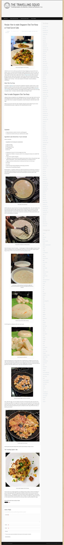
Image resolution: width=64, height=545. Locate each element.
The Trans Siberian (46, 374)
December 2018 (45, 90)
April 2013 (44, 219)
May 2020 (44, 57)
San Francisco (45, 347)
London (44, 310)
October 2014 (45, 187)
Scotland (44, 349)
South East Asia (45, 360)
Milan (44, 320)
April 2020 (44, 59)
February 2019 (45, 86)
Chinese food (27, 74)
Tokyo (44, 378)
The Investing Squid (46, 372)
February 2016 (45, 156)
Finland (44, 266)
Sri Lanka (44, 368)
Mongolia (44, 322)
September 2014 (45, 188)
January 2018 (45, 111)
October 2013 (45, 210)
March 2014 (45, 200)
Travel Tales (45, 384)
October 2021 (45, 34)
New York (44, 331)
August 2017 (45, 121)
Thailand (44, 370)
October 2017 (45, 117)
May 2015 (44, 173)
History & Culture (45, 271)
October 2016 (45, 140)
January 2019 (45, 88)
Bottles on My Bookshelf (46, 244)
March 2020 (45, 61)
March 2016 (45, 154)
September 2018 (45, 96)
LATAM (44, 304)
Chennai (44, 246)
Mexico (44, 316)
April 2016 (44, 152)
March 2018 (45, 107)
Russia (44, 345)
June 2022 (44, 28)
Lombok (44, 308)
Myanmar (44, 328)
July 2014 (44, 192)
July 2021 (44, 36)
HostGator (44, 273)
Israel (44, 285)
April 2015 (44, 175)
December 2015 (45, 159)
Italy (43, 287)
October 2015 (45, 163)
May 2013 (44, 217)
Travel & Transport (46, 380)
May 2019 (44, 80)
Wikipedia (11, 85)
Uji (43, 389)
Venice (44, 399)
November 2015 (45, 161)
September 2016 (45, 142)
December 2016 (45, 136)
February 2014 (45, 202)
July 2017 (44, 123)
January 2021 (45, 45)
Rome (44, 343)
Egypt (44, 260)
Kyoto (44, 299)
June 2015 (44, 171)
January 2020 (45, 65)
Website (6, 531)
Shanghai (44, 353)
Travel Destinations (14, 18)
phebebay (8, 31)
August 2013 (45, 214)
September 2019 (45, 72)
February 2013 (45, 223)
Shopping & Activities (46, 355)
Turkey (44, 386)
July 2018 (44, 100)
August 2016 (45, 144)
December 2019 (45, 67)
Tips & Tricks (33, 18)
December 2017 (45, 113)
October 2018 (45, 94)
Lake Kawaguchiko (46, 300)
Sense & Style (45, 351)
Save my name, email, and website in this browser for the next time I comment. (18, 534)
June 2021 (44, 38)
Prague (44, 341)
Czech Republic (45, 252)
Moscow (44, 324)
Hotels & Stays (45, 275)
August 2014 (45, 190)
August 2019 (45, 74)
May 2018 (44, 103)
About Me (5, 18)
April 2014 (44, 198)
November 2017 (45, 115)
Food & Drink (26, 31)
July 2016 (44, 146)
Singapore (29, 31)
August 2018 (45, 98)
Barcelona (44, 237)
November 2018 (45, 92)
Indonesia (44, 281)
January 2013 (45, 225)
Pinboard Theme (52, 543)
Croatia (44, 250)
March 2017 (45, 130)
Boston (44, 242)
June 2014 (44, 194)
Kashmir (44, 295)
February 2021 (45, 43)
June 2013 (44, 216)
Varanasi (44, 397)
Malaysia (44, 314)
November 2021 (45, 32)
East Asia (44, 256)
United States (45, 395)
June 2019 (44, 78)
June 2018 (44, 101)
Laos (43, 302)
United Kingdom (45, 393)
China (44, 248)
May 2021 (44, 40)
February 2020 (45, 63)
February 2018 (45, 109)
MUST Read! (45, 326)
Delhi (44, 254)
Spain (44, 364)
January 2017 (45, 134)
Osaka (44, 335)
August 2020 (45, 51)
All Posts (23, 31)
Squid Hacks (45, 366)
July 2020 (44, 53)
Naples (44, 329)
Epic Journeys (45, 262)
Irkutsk (44, 283)
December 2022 (45, 26)
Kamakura (44, 293)
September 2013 (45, 212)
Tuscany (44, 387)
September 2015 (45, 165)
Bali (43, 235)
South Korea (45, 362)
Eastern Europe (45, 258)
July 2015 (44, 169)
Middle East (44, 318)
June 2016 (44, 148)
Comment (7, 515)
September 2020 (45, 49)
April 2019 (44, 82)
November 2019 (45, 69)
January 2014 (45, 204)
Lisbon (44, 306)
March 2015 (45, 177)
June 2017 (44, 125)
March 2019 (45, 84)
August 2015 (45, 167)
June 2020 (44, 55)
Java (43, 291)
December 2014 (45, 183)
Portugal (44, 339)
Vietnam (44, 401)
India (43, 277)
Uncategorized (45, 391)
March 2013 (45, 221)
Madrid (44, 312)
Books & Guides (45, 241)
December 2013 (45, 206)
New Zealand (45, 333)
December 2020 (45, 47)
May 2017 (44, 127)
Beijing (44, 239)
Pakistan (44, 337)
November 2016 (45, 138)
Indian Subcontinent (46, 279)
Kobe (44, 297)
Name (7, 525)
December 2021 (45, 30)
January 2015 (45, 181)
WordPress (59, 543)
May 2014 (44, 196)
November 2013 (45, 208)
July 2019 (44, 76)
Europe (44, 264)
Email (7, 528)
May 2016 (44, 150)
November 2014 (45, 185)
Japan (44, 289)
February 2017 (45, 132)
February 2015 (45, 179)
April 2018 (44, 105)
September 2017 (45, 119)
